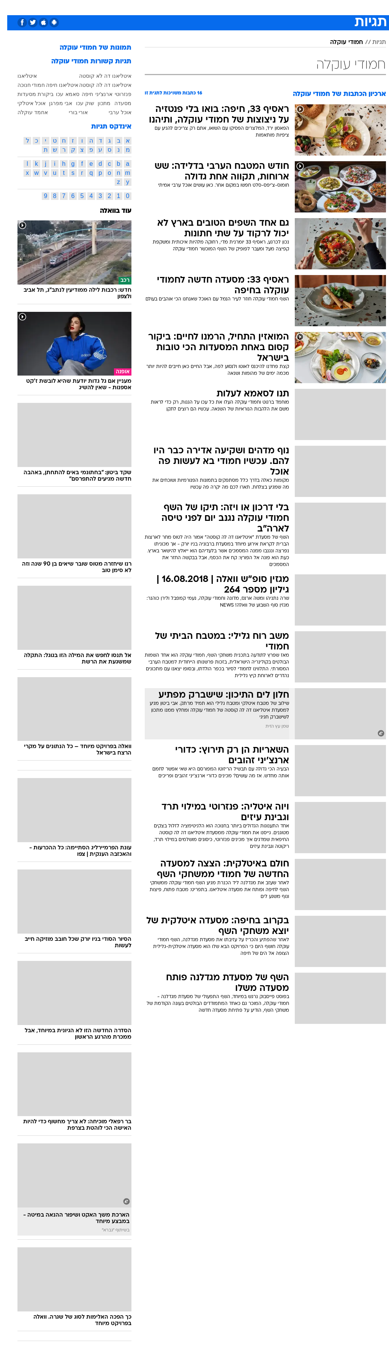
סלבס (247, 7)
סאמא (65, 94)
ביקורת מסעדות (28, 94)
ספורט (292, 7)
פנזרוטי (116, 94)
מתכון (96, 103)
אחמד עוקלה (25, 112)
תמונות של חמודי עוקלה (88, 48)
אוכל (208, 7)
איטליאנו (20, 76)
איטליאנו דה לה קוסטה (98, 85)
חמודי (31, 85)
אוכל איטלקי (24, 103)
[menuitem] (287, 7)
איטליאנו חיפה (55, 85)
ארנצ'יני (97, 94)
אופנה (110, 7)
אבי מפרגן (53, 103)
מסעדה (115, 103)
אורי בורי (71, 112)
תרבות (269, 7)
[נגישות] (10, 7)
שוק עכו (78, 103)
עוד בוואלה (108, 211)
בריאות (186, 7)
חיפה (80, 94)
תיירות (162, 7)
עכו (52, 94)
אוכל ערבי (112, 112)
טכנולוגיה (136, 7)
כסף (227, 7)
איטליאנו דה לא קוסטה (98, 76)
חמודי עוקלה (339, 42)
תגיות (372, 42)
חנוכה (17, 85)
